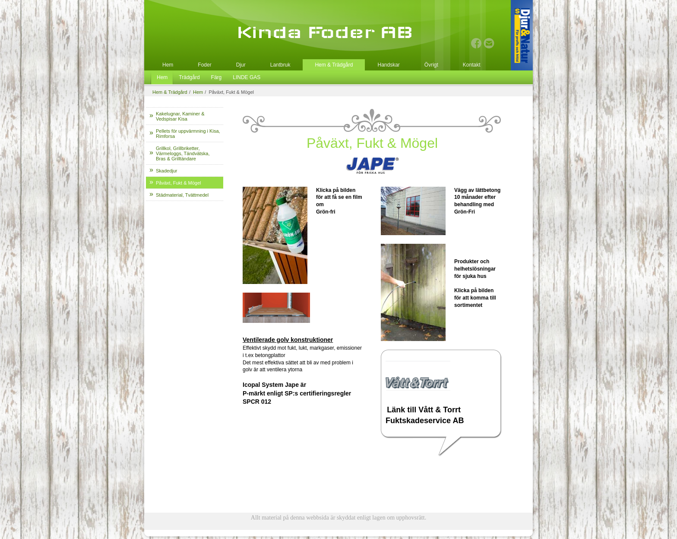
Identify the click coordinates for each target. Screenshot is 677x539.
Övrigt (431, 65)
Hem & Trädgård (334, 65)
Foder (204, 65)
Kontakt (472, 65)
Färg (216, 77)
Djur (241, 65)
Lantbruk (280, 65)
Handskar (388, 65)
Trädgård (189, 77)
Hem (167, 65)
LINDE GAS (246, 77)
